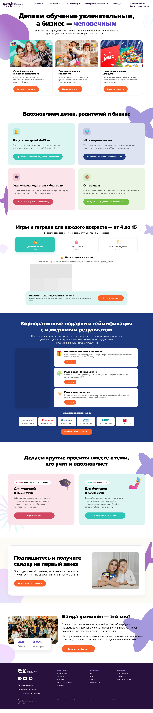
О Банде (117, 3)
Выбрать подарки (115, 89)
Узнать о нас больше (78, 649)
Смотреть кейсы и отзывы (76, 431)
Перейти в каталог (110, 298)
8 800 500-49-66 (137, 3)
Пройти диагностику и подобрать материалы (38, 156)
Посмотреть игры (70, 89)
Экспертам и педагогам (95, 3)
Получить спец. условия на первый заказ (106, 201)
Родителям (54, 3)
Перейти (70, 362)
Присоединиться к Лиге (105, 515)
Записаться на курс (26, 89)
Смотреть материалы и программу (33, 201)
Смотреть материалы (34, 515)
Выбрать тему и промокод (30, 583)
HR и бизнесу (72, 3)
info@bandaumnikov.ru (139, 6)
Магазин (37, 3)
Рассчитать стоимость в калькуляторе (104, 156)
